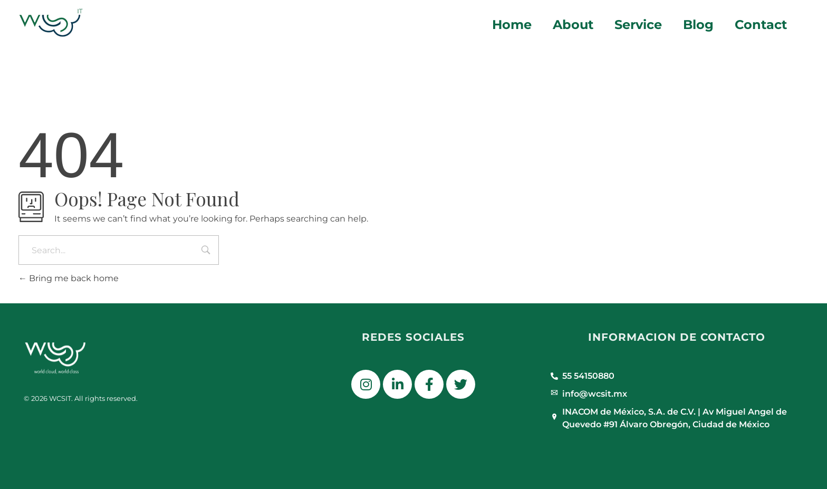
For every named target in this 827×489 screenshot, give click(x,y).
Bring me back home (68, 278)
